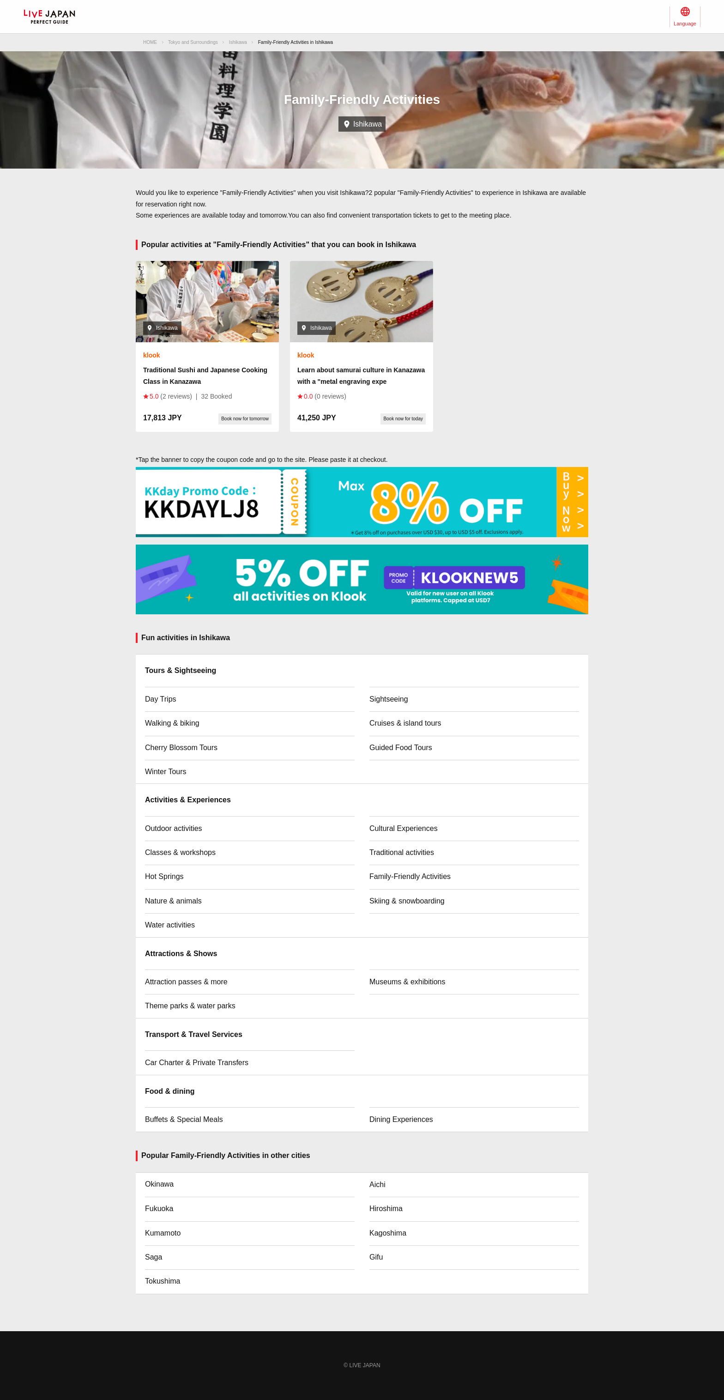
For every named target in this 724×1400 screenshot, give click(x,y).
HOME (150, 42)
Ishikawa (238, 42)
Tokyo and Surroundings (193, 42)
